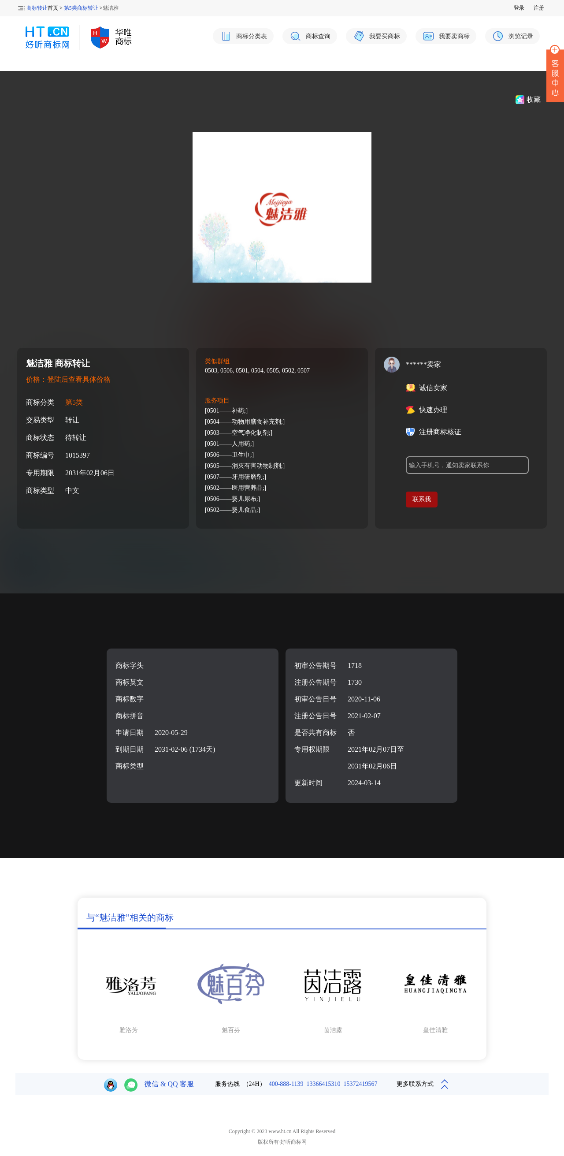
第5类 (74, 402)
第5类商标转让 (81, 8)
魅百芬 (231, 1030)
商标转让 (37, 8)
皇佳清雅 (435, 1030)
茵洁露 (333, 1030)
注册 (539, 8)
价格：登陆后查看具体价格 (68, 379)
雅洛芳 (128, 1030)
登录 (519, 8)
